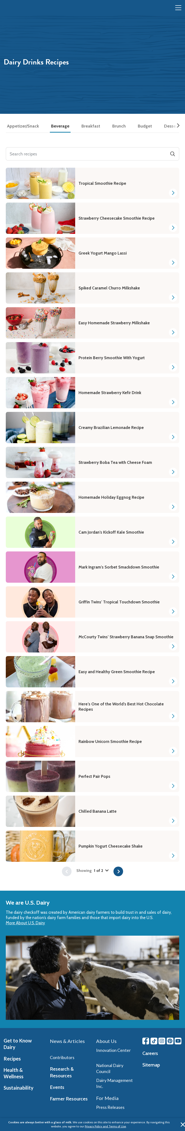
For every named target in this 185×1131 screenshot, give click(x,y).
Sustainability (18, 1088)
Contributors (62, 1057)
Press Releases (110, 1107)
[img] (13, 8)
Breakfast (90, 126)
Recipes (12, 1058)
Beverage (60, 126)
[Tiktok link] (154, 1041)
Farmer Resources (69, 1099)
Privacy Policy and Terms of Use (105, 1126)
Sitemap (151, 1065)
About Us (106, 1041)
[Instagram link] (162, 1041)
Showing (92, 870)
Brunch (119, 126)
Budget (145, 126)
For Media (107, 1098)
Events (57, 1087)
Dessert (171, 126)
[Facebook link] (145, 1041)
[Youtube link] (178, 1041)
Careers (150, 1053)
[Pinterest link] (170, 1041)
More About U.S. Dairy (25, 922)
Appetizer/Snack (23, 126)
